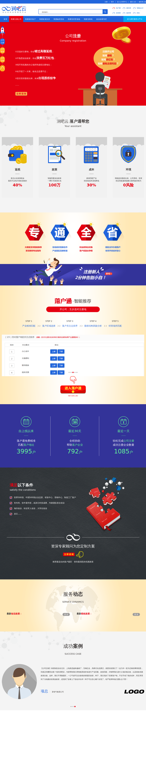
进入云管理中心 (122, 2)
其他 (136, 13)
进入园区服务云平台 (134, 19)
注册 (106, 2)
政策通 (117, 13)
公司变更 (2, 50)
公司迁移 (2, 59)
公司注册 (2, 41)
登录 (112, 2)
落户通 (117, 8)
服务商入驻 (142, 2)
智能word (138, 8)
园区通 (127, 8)
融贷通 (127, 13)
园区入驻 (133, 2)
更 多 (66, 614)
